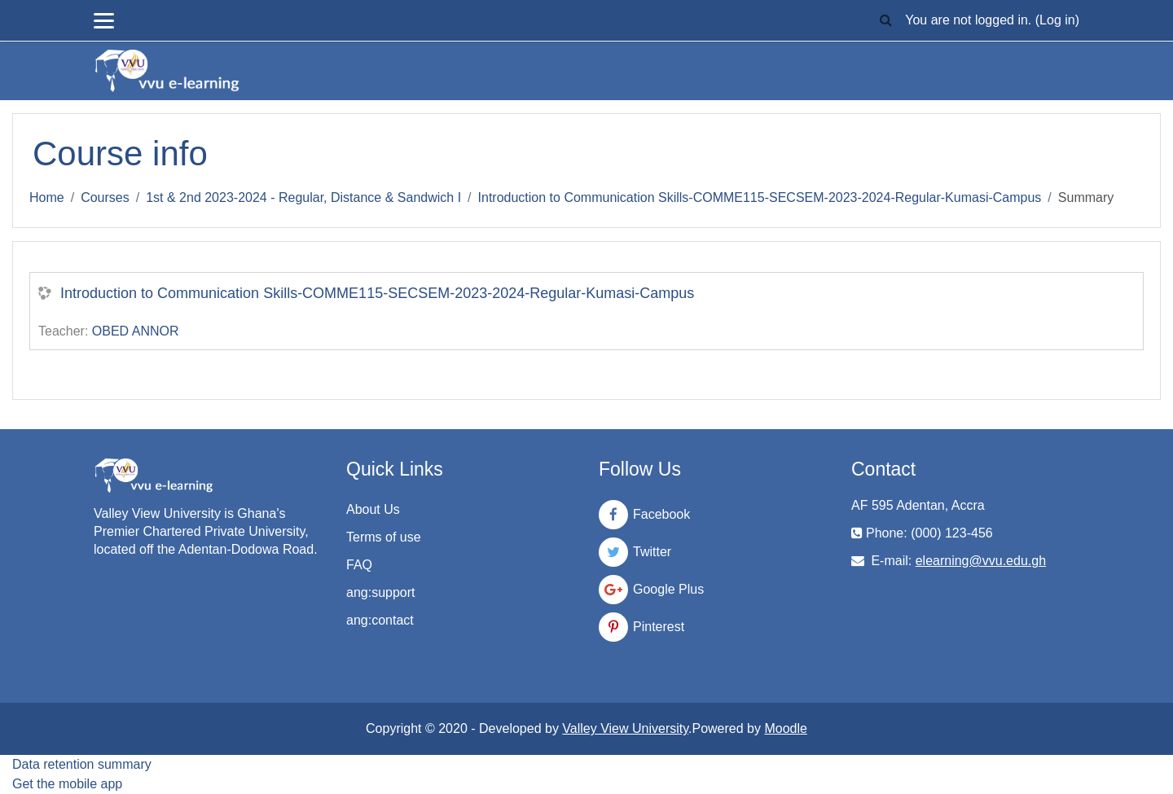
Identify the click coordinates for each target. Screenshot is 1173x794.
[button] (885, 20)
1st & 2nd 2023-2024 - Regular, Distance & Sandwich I (303, 197)
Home (46, 197)
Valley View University (625, 728)
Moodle (785, 728)
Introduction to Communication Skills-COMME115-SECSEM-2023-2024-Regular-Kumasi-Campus (760, 197)
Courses (105, 197)
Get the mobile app (67, 784)
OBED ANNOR (135, 331)
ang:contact (380, 620)
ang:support (380, 592)
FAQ (359, 565)
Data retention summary (82, 764)
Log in (1057, 20)
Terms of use (383, 537)
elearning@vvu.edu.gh (981, 561)
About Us (373, 509)
